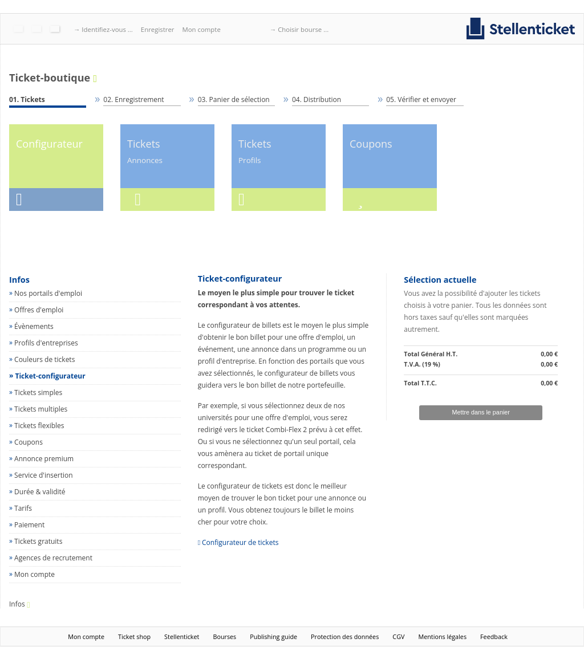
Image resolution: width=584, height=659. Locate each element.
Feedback (494, 636)
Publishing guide (273, 636)
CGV (398, 636)
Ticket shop (134, 636)
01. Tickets (27, 99)
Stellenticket (181, 636)
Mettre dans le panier (480, 412)
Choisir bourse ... (303, 29)
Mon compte (201, 29)
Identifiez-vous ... (107, 29)
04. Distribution (316, 99)
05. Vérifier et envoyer (421, 99)
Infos (19, 279)
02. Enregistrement (133, 99)
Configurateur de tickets (240, 542)
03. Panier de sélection (234, 99)
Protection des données (345, 636)
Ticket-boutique (49, 78)
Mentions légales (442, 636)
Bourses (224, 636)
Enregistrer (158, 29)
